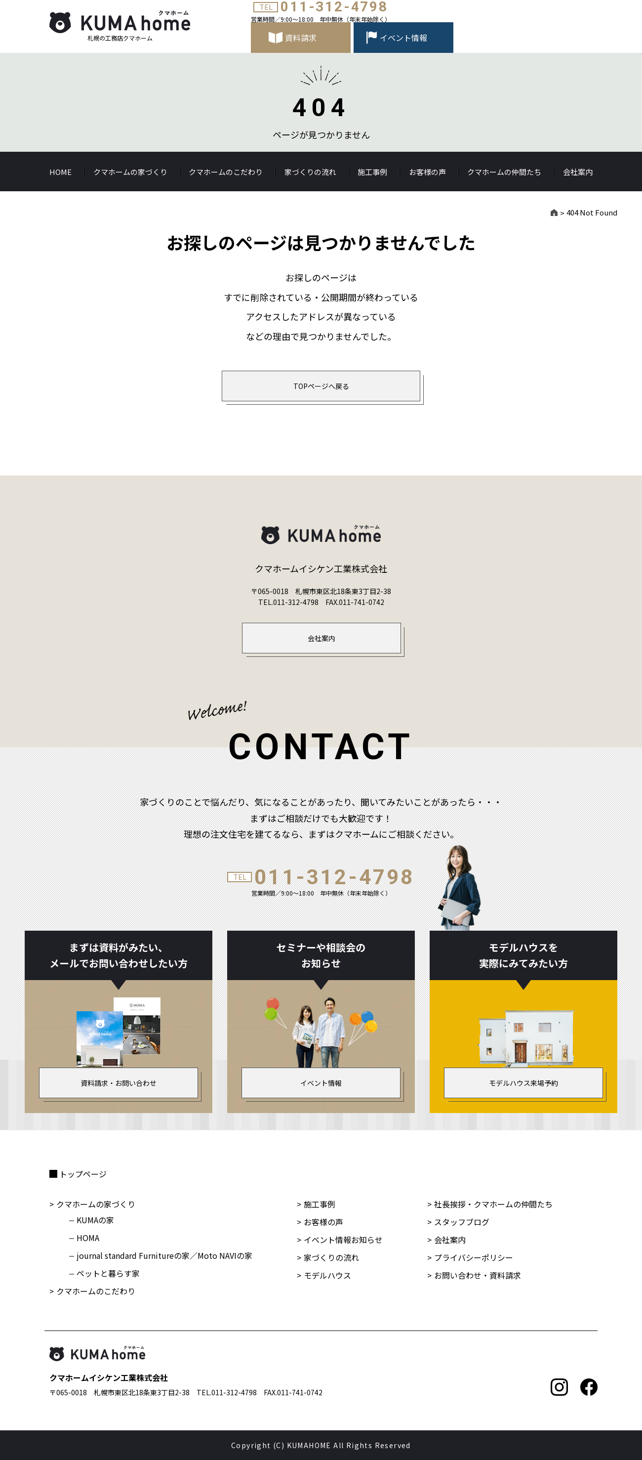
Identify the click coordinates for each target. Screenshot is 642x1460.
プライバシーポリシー (473, 1257)
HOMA (88, 1238)
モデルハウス (327, 1275)
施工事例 (372, 172)
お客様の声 (427, 172)
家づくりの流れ (310, 172)
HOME (60, 172)
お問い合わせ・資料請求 (477, 1275)
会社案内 (578, 172)
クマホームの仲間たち (504, 172)
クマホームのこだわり (226, 172)
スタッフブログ (461, 1222)
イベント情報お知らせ (343, 1239)
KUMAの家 (95, 1220)
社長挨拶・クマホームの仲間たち (493, 1204)
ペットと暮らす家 (108, 1273)
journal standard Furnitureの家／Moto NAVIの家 (164, 1255)
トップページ (83, 1174)
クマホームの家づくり (130, 172)
